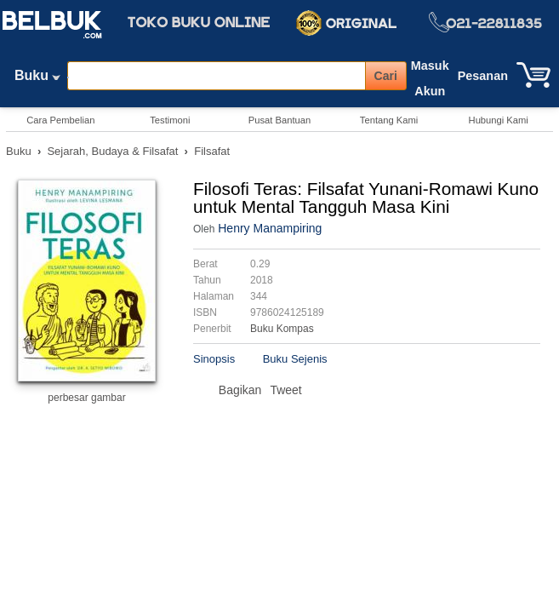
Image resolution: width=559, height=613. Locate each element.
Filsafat (212, 151)
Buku (37, 79)
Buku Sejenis (295, 358)
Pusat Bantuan (279, 120)
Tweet (285, 390)
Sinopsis (214, 358)
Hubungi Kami (498, 120)
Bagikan (240, 390)
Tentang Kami (389, 120)
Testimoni (170, 120)
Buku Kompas (282, 329)
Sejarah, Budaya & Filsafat (112, 151)
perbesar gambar (86, 398)
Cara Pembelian (60, 120)
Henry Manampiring (270, 228)
